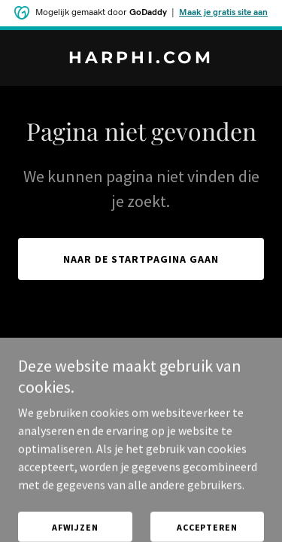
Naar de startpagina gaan (141, 259)
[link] (141, 58)
